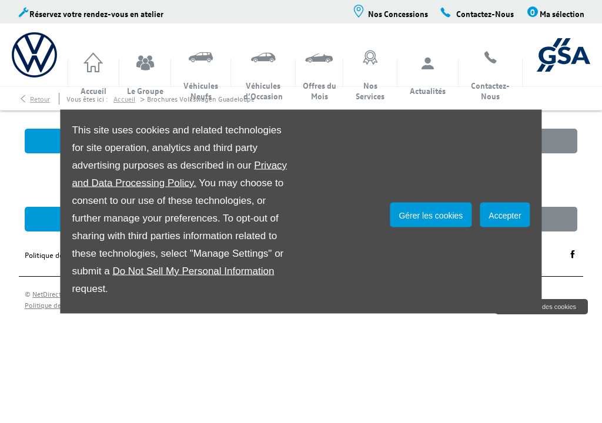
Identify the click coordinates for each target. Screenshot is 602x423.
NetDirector (50, 293)
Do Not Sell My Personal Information (193, 271)
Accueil (124, 98)
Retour (40, 98)
